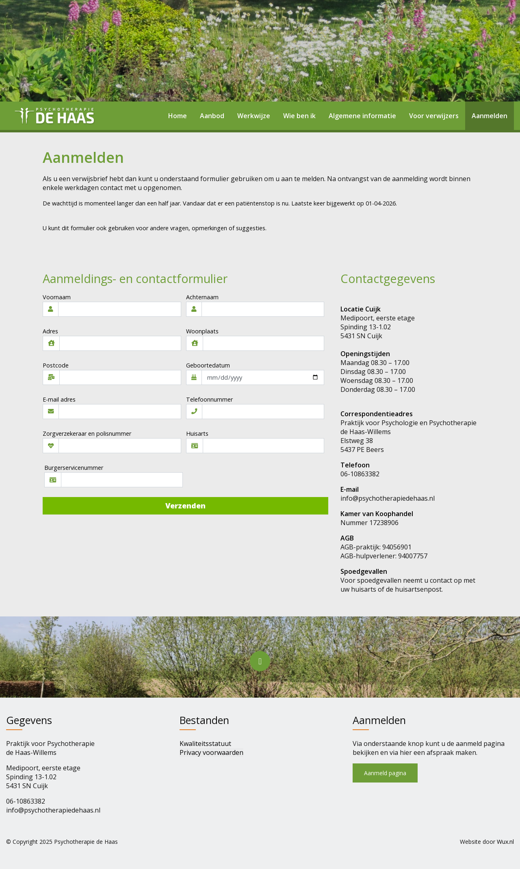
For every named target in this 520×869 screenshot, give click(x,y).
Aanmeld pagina (385, 773)
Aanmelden (489, 115)
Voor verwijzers (434, 115)
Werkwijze (253, 115)
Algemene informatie (362, 115)
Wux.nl (505, 841)
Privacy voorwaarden (211, 752)
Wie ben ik (299, 115)
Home (177, 115)
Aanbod (212, 115)
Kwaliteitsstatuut (205, 743)
